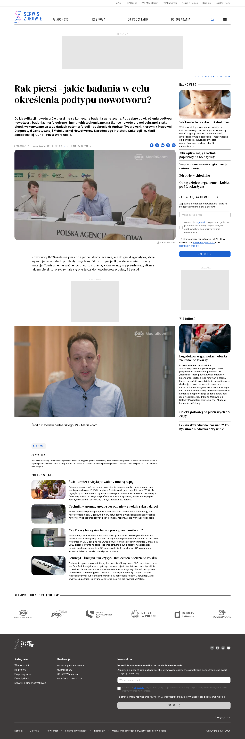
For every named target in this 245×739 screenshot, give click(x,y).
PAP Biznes (131, 3)
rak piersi (39, 446)
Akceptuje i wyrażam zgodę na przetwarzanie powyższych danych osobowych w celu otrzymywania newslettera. (206, 227)
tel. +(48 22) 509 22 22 (69, 678)
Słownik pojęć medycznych (30, 682)
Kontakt (18, 730)
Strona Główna (203, 76)
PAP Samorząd (170, 3)
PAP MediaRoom (150, 3)
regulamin (201, 222)
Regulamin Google (189, 245)
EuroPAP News (223, 3)
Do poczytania (138, 19)
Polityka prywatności (76, 730)
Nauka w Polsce (190, 3)
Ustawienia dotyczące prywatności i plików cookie (139, 730)
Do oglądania (181, 19)
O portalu (34, 730)
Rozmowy (98, 19)
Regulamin (99, 730)
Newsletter (52, 730)
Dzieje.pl (206, 3)
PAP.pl (118, 3)
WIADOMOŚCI (188, 319)
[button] (225, 19)
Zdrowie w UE (223, 76)
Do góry (222, 717)
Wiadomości (61, 19)
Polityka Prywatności (204, 242)
